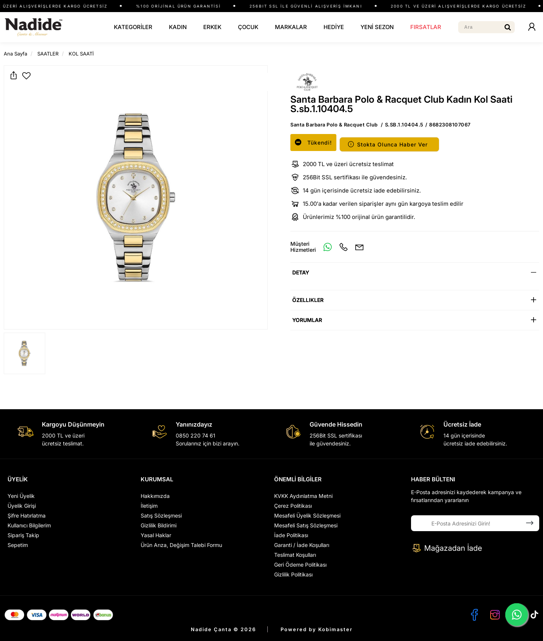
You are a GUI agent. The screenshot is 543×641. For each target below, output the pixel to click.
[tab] (414, 272)
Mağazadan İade (446, 548)
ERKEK (212, 27)
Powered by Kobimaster (317, 629)
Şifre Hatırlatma (27, 515)
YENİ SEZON (377, 27)
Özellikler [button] (308, 300)
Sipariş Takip (23, 535)
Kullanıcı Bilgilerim (29, 525)
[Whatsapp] (328, 247)
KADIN (178, 27)
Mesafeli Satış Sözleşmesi (305, 525)
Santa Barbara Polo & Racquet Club (334, 125)
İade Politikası (291, 535)
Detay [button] (300, 272)
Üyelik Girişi (22, 505)
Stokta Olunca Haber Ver (387, 144)
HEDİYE (334, 27)
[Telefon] (343, 247)
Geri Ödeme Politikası (300, 564)
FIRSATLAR (425, 27)
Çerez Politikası (293, 505)
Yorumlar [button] (307, 320)
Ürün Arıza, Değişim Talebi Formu (181, 545)
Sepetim (18, 545)
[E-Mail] (359, 247)
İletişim (149, 505)
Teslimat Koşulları (295, 555)
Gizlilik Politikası (293, 574)
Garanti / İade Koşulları (301, 545)
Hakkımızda (155, 496)
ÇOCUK (248, 27)
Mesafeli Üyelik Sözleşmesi (307, 515)
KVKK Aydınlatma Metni (303, 496)
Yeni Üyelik (21, 496)
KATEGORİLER (133, 27)
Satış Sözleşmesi (161, 515)
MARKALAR (291, 27)
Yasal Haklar (156, 535)
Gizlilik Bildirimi (158, 525)
